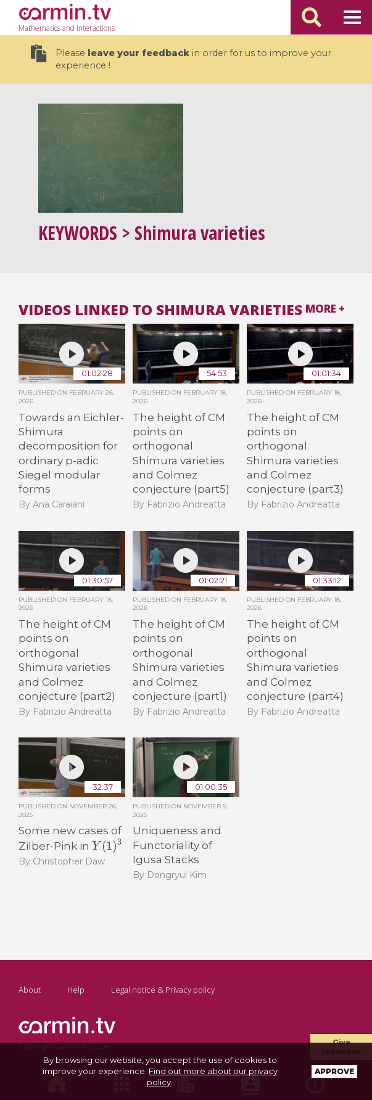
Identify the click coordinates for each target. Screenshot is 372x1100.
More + (325, 309)
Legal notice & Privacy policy (163, 989)
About (30, 989)
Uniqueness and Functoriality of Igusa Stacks (177, 845)
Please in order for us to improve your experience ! (181, 57)
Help (76, 989)
